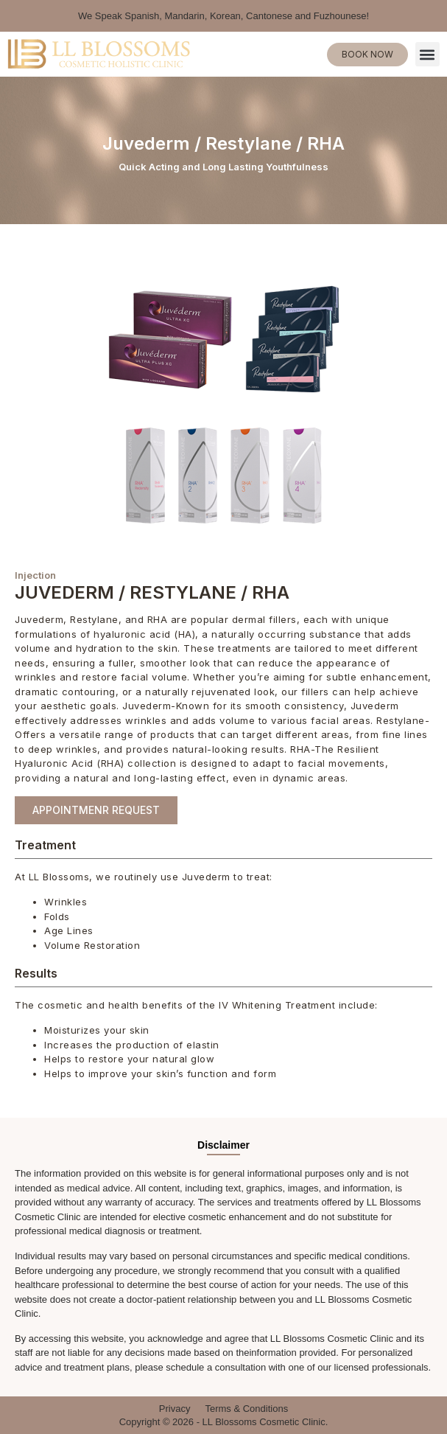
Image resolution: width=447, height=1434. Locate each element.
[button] (427, 54)
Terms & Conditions (246, 1408)
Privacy (175, 1408)
